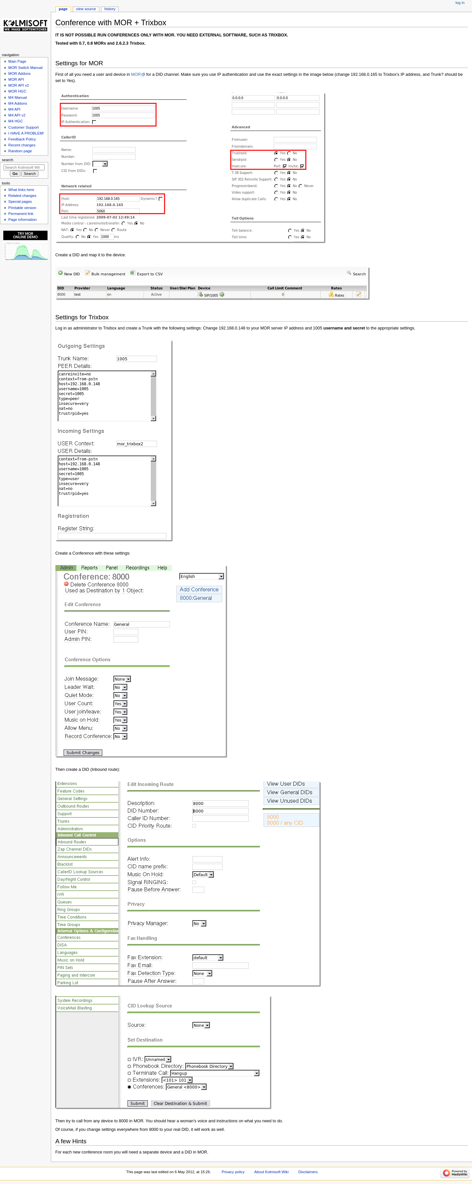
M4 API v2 (16, 115)
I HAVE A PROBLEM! (26, 133)
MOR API (16, 79)
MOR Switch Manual (25, 68)
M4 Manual (17, 97)
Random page (20, 151)
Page (63, 9)
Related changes (22, 196)
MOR (136, 74)
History (110, 9)
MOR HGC (17, 91)
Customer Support (23, 127)
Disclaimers (308, 1172)
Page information (22, 220)
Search (7, 160)
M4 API (14, 109)
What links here (21, 190)
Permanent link (20, 214)
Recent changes (21, 145)
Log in (460, 3)
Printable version (22, 208)
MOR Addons (19, 73)
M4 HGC (15, 121)
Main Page (17, 61)
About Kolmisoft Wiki (271, 1172)
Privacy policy (233, 1172)
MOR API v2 (18, 85)
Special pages (20, 201)
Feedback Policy (22, 139)
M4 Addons (17, 103)
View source (86, 9)
